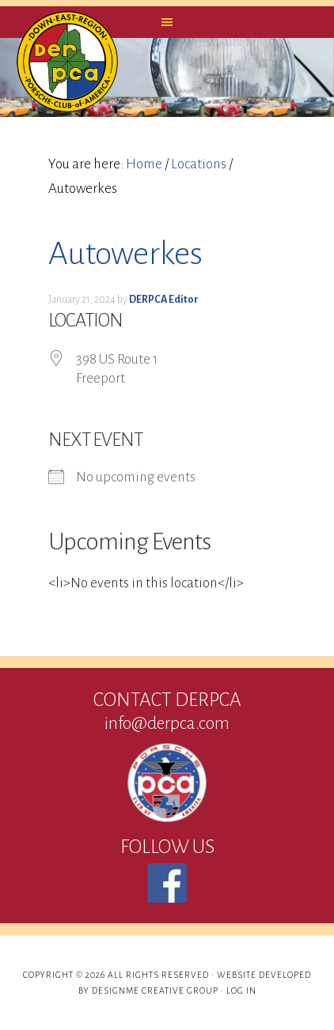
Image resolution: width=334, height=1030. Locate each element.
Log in (241, 990)
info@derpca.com (167, 723)
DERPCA (67, 61)
